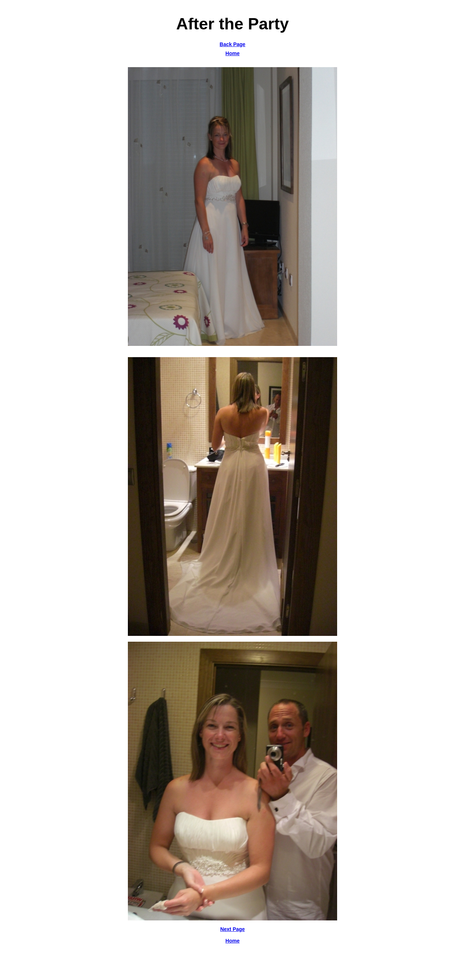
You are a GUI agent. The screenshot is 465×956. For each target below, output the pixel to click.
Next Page (232, 929)
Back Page (233, 44)
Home (233, 53)
